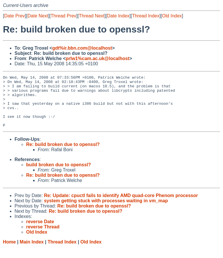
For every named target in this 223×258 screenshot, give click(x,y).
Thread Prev (63, 15)
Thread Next (91, 15)
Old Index (172, 15)
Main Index (32, 252)
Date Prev (14, 15)
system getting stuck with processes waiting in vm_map (106, 211)
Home (9, 252)
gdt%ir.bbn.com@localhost (82, 48)
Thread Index (145, 15)
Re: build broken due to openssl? (63, 154)
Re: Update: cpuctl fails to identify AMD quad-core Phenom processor (121, 205)
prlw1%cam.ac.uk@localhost (97, 58)
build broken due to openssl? (58, 175)
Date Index (118, 15)
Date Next (37, 15)
